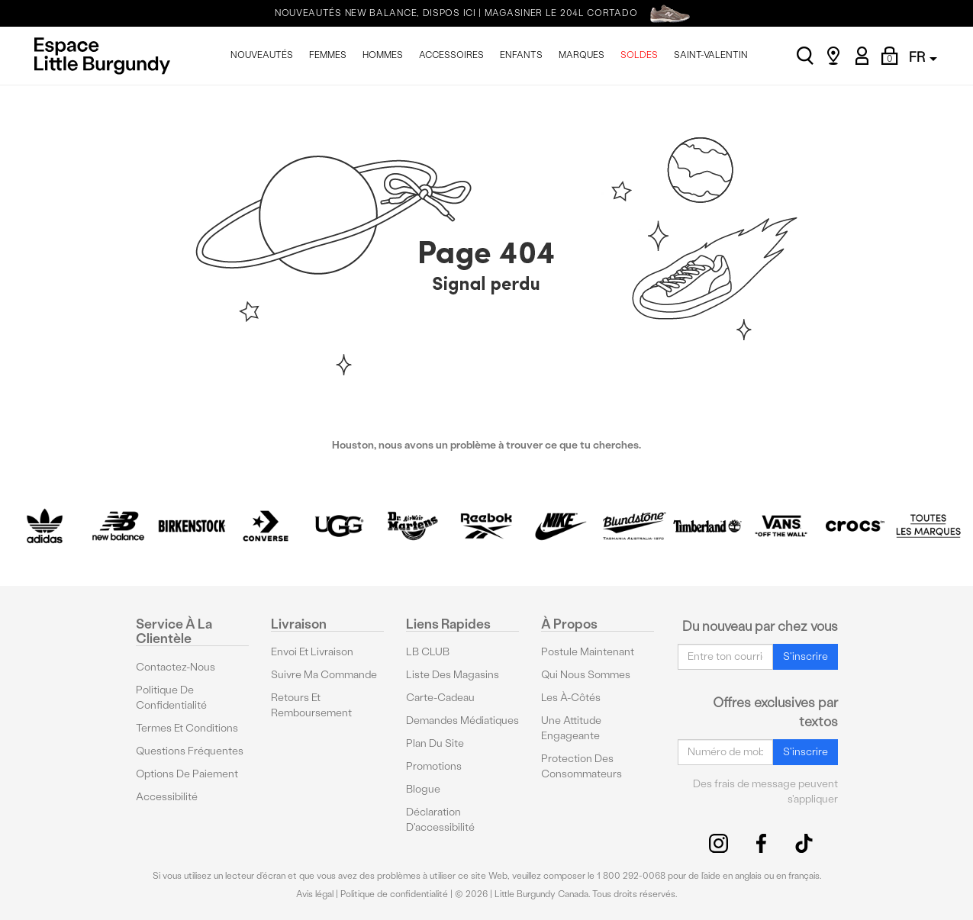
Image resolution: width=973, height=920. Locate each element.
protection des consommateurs (581, 766)
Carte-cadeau (440, 697)
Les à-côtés (571, 697)
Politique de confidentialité (171, 698)
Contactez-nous (175, 667)
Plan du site (435, 743)
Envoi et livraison (312, 651)
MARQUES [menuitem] (581, 55)
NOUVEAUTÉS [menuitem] (261, 55)
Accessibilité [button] (167, 796)
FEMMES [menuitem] (327, 55)
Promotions (434, 766)
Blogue (423, 789)
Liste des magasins (452, 674)
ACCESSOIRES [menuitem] (451, 55)
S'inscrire (805, 656)
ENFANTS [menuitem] (521, 55)
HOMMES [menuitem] (382, 55)
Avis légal (314, 894)
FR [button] (923, 57)
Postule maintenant (587, 651)
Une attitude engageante (571, 728)
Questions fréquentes (189, 751)
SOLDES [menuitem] (639, 55)
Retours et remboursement (311, 705)
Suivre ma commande (324, 674)
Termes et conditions (187, 728)
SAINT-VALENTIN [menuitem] (711, 55)
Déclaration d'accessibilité (440, 820)
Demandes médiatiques (462, 720)
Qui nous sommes (585, 674)
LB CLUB (427, 651)
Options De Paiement (187, 773)
